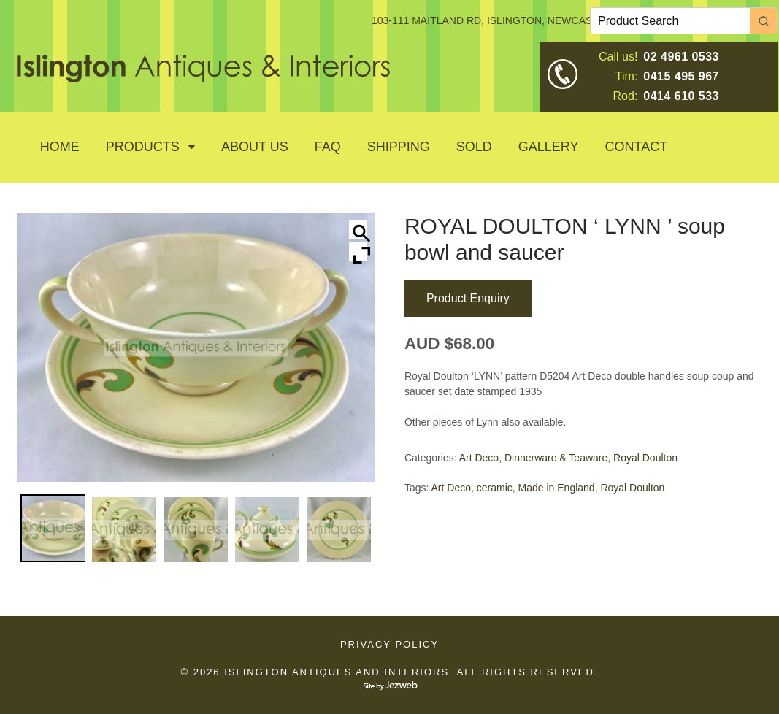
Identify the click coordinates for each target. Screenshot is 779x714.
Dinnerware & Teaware (555, 458)
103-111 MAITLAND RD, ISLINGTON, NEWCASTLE (491, 20)
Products (143, 146)
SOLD (474, 146)
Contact (636, 146)
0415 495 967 (681, 76)
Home (60, 146)
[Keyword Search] (670, 21)
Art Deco (479, 458)
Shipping (398, 146)
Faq (328, 146)
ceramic (495, 488)
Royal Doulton (645, 458)
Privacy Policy (389, 644)
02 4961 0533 (681, 56)
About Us (254, 146)
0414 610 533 (681, 96)
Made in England (556, 488)
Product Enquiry (468, 298)
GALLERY (548, 146)
